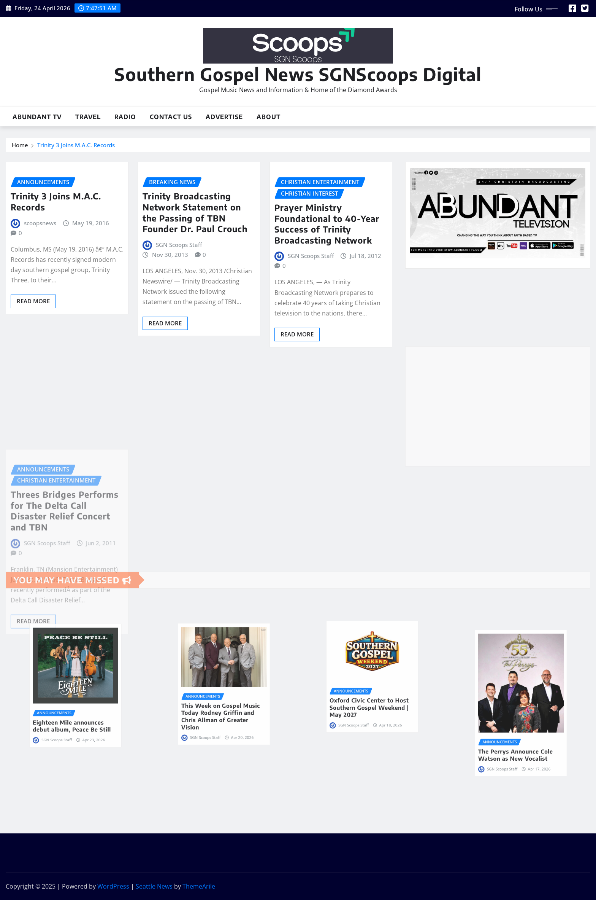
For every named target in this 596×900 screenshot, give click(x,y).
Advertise (224, 117)
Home (20, 145)
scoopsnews (40, 223)
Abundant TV (37, 117)
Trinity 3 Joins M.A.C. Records (76, 145)
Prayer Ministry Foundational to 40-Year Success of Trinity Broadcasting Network (326, 223)
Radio (125, 117)
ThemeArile (198, 886)
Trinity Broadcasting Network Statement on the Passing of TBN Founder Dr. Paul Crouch (195, 212)
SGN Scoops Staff (179, 244)
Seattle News (154, 886)
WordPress (113, 886)
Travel (88, 117)
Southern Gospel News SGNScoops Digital (298, 74)
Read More (33, 301)
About (269, 117)
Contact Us (171, 117)
